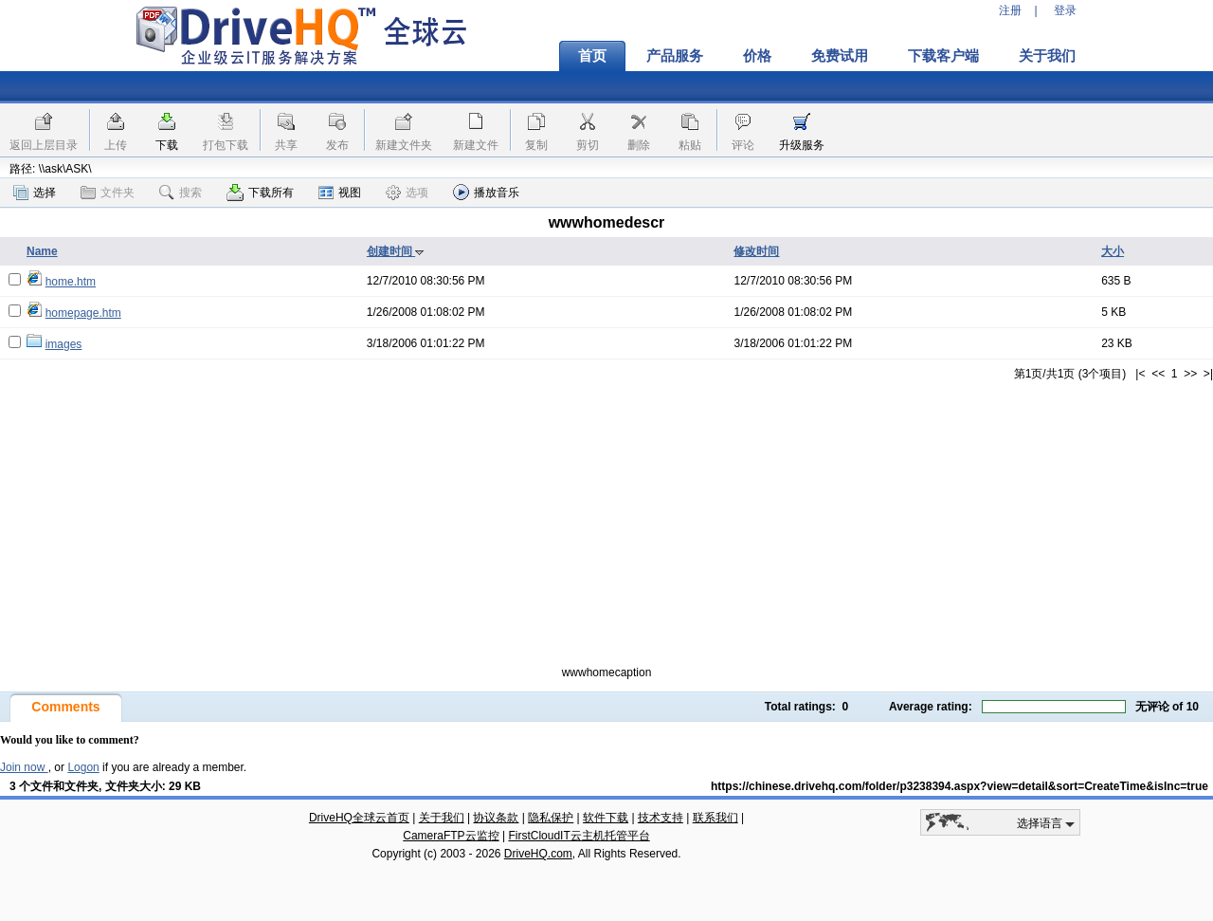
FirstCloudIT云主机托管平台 (578, 835)
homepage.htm (83, 313)
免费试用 (839, 56)
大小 (1112, 251)
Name (42, 251)
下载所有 (260, 192)
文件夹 (108, 192)
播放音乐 (486, 192)
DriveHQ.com (538, 853)
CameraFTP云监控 (450, 835)
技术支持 (660, 817)
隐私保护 (550, 817)
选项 (407, 192)
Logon (83, 767)
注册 (1010, 10)
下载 (166, 145)
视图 (339, 192)
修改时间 (756, 251)
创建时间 (396, 251)
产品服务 (674, 56)
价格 (757, 56)
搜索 (180, 192)
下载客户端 (943, 56)
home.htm (70, 281)
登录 (1065, 10)
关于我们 (1047, 56)
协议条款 (495, 817)
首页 (592, 56)
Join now (24, 767)
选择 (34, 192)
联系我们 (715, 817)
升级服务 (801, 145)
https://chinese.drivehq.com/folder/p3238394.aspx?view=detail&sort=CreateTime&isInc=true (959, 786)
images (63, 344)
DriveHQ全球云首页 (359, 817)
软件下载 (605, 817)
